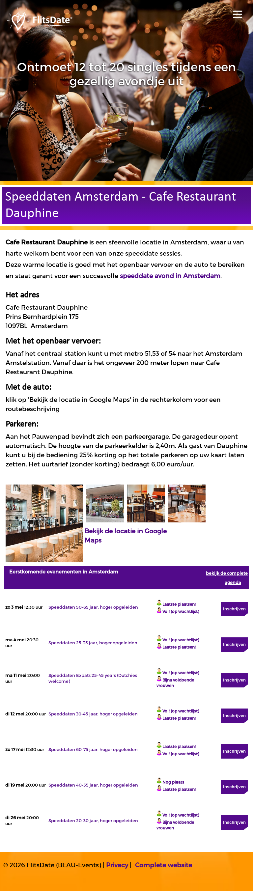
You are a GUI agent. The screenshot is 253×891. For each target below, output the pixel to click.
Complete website (163, 865)
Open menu (236, 12)
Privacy (117, 865)
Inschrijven (234, 608)
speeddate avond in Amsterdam (170, 275)
